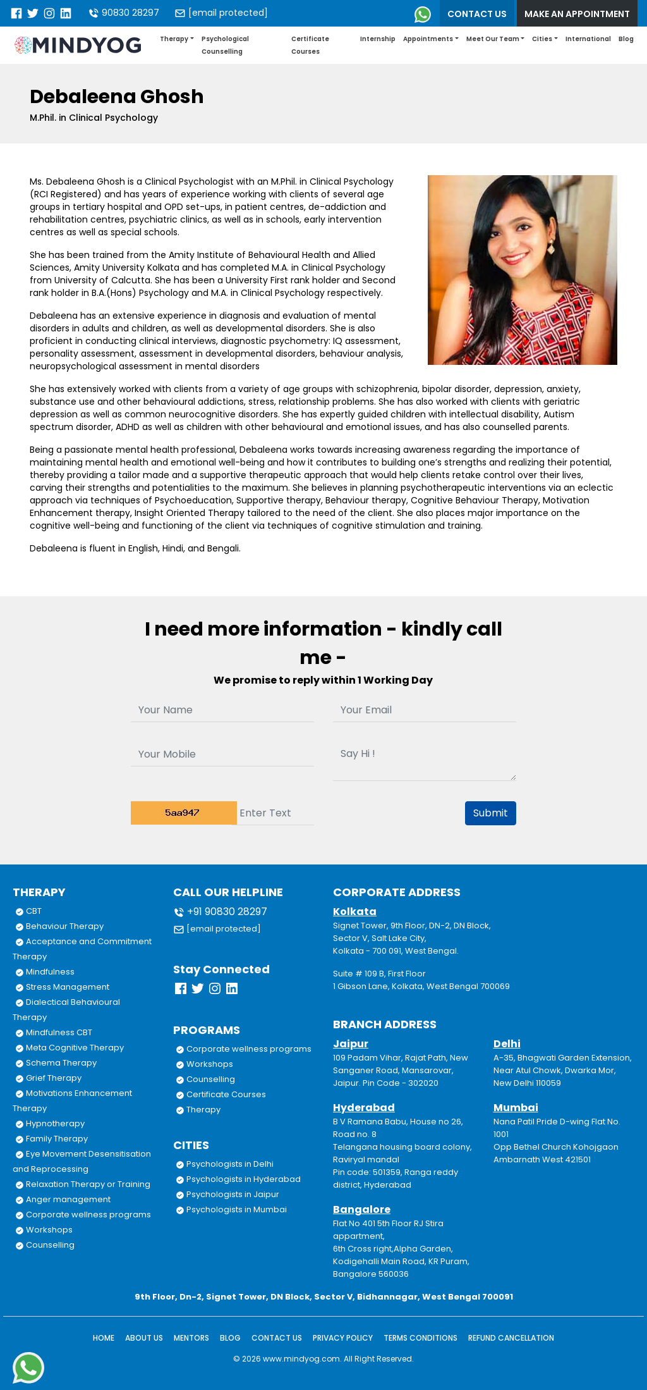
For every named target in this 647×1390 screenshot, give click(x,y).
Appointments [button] (428, 39)
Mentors (191, 1337)
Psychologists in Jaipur (227, 1194)
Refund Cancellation (511, 1337)
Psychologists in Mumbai (231, 1209)
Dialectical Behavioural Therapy (66, 1009)
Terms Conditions (420, 1337)
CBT (28, 911)
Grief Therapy (48, 1078)
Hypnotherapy (50, 1123)
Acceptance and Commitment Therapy (82, 949)
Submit (490, 813)
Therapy (198, 1110)
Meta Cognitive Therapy (69, 1048)
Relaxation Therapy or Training (82, 1184)
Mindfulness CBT (53, 1032)
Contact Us (276, 1337)
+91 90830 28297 (220, 911)
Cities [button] (542, 39)
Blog (626, 39)
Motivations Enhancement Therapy (72, 1100)
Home (103, 1337)
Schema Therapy (56, 1063)
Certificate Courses (310, 45)
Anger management (63, 1199)
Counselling (45, 1245)
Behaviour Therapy (59, 926)
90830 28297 (123, 12)
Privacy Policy (343, 1337)
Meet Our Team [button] (492, 39)
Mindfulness (45, 972)
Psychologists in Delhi (225, 1164)
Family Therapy (51, 1139)
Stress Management (62, 987)
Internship (378, 39)
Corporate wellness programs (83, 1215)
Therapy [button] (174, 39)
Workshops (44, 1230)
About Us (144, 1337)
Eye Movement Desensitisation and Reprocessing (82, 1161)
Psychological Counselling (225, 45)
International (588, 39)
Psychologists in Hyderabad (238, 1179)
